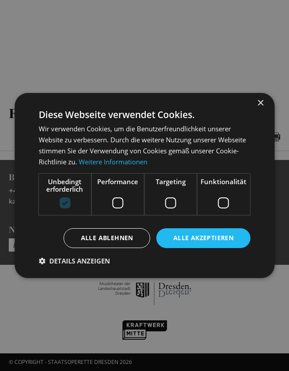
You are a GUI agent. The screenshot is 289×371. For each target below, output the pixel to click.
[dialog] (144, 185)
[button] (74, 261)
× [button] (260, 103)
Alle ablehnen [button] (107, 238)
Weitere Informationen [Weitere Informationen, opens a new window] (113, 161)
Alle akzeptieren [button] (203, 238)
